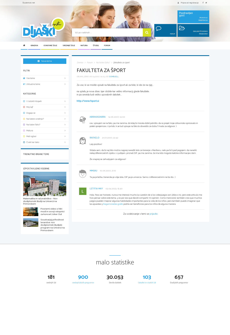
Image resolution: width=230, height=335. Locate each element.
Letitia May (96, 189)
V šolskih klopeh (44, 99)
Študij (96, 45)
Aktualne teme (44, 82)
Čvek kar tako (44, 140)
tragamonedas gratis (113, 204)
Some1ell (114, 76)
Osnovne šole (50, 45)
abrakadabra (98, 117)
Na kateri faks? (44, 123)
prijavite (153, 214)
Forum (107, 45)
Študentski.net (29, 3)
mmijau (93, 171)
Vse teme (44, 76)
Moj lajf (44, 105)
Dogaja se (44, 111)
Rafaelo (94, 138)
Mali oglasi (44, 134)
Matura (84, 45)
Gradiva (34, 45)
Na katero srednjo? (44, 117)
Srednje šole (69, 45)
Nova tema (44, 61)
